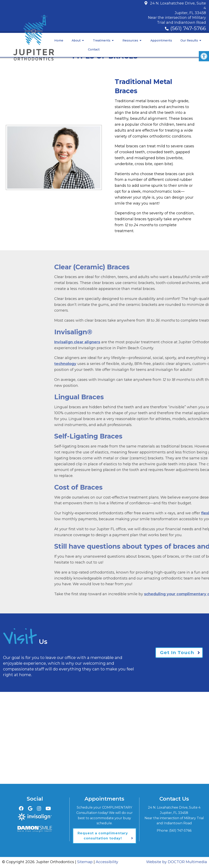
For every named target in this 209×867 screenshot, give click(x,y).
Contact (94, 49)
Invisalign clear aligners (139, 342)
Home (58, 40)
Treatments (101, 40)
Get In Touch (176, 653)
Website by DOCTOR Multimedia (176, 862)
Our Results (189, 40)
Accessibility (107, 862)
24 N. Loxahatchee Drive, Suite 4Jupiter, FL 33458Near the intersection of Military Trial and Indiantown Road (177, 13)
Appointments (161, 40)
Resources (130, 40)
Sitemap (85, 862)
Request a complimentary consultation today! (103, 835)
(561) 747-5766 (188, 28)
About (76, 40)
